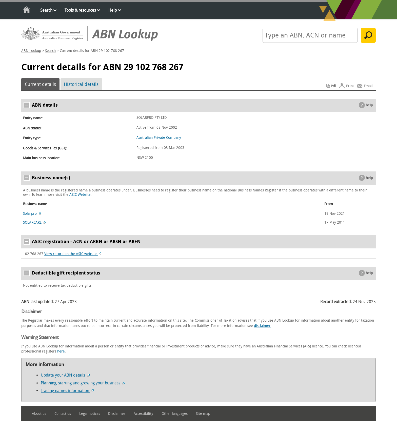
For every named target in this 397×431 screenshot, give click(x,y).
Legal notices (89, 414)
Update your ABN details (65, 375)
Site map (203, 414)
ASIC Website (80, 194)
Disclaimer (116, 414)
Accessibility (143, 414)
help (369, 105)
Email (368, 86)
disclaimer (262, 326)
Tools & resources (80, 10)
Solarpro (32, 213)
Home (27, 10)
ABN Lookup (31, 51)
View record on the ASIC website (72, 254)
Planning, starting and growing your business (83, 383)
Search (46, 10)
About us (39, 414)
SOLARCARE (34, 222)
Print (350, 86)
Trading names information (67, 390)
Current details (40, 84)
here (61, 351)
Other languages (175, 414)
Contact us (62, 414)
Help (112, 10)
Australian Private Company (158, 137)
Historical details (81, 84)
